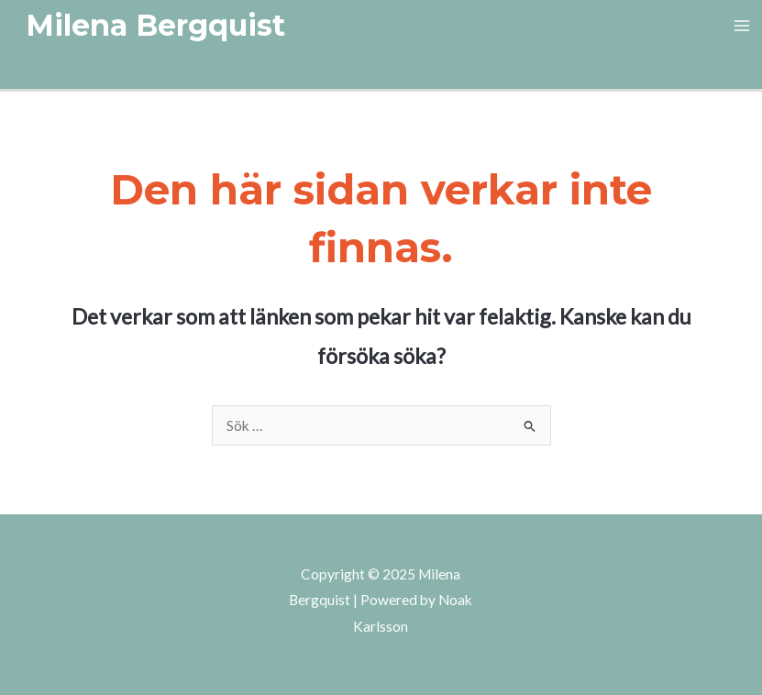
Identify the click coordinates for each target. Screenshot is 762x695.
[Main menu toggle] (742, 25)
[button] (155, 25)
